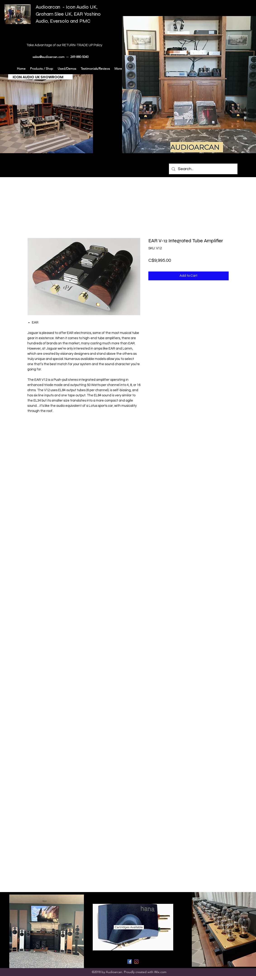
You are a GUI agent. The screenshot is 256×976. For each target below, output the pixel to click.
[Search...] (203, 169)
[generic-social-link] (129, 961)
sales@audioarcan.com (48, 57)
